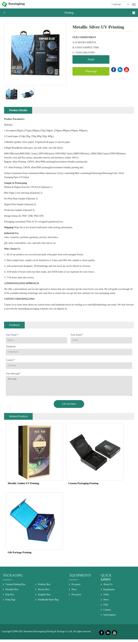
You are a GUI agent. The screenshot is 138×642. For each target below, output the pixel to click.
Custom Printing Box (15, 587)
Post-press (76, 597)
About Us (107, 587)
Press (74, 592)
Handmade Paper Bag (48, 602)
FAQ (105, 607)
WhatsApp (87, 71)
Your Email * (77, 337)
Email (87, 59)
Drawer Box (43, 592)
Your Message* (13, 376)
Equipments (80, 578)
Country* (10, 362)
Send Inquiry (109, 617)
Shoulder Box (11, 592)
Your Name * (12, 337)
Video (106, 597)
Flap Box (9, 597)
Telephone (11, 349)
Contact (107, 612)
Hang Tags (10, 602)
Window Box (44, 587)
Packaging (13, 578)
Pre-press (75, 587)
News (106, 602)
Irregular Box (44, 597)
